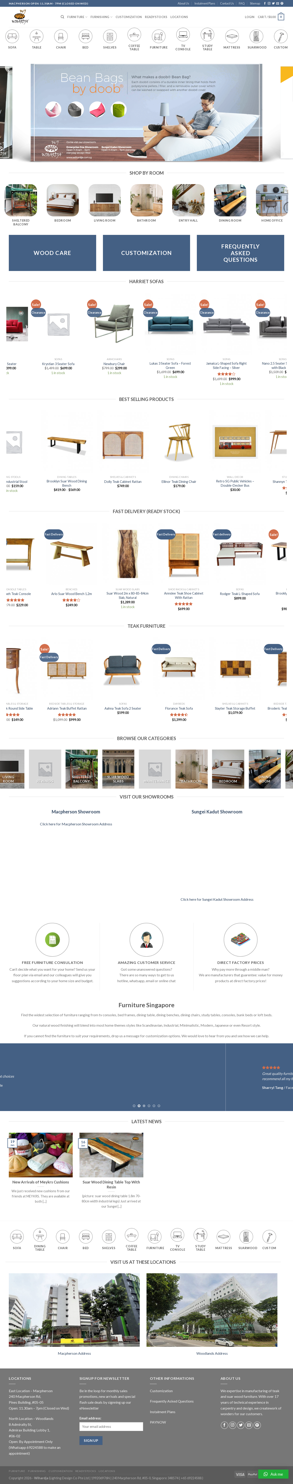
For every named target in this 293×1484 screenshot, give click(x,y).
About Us (183, 3)
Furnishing (101, 17)
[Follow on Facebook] (264, 3)
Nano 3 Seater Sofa (184, 364)
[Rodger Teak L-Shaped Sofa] (259, 554)
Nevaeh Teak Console (34, 594)
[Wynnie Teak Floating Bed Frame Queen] (146, 668)
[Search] (62, 17)
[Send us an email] (277, 3)
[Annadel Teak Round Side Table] (259, 668)
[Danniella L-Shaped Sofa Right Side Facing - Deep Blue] (71, 324)
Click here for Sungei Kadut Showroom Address (217, 899)
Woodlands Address (212, 1353)
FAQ (242, 3)
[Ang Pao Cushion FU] (90, 441)
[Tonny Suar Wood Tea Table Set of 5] (34, 441)
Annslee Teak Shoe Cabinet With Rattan (202, 595)
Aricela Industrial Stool (258, 482)
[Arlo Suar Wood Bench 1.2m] (90, 554)
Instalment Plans (204, 3)
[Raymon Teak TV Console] (202, 441)
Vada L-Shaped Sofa (127, 364)
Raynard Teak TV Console (34, 708)
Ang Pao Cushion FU (90, 482)
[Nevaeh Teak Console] (34, 554)
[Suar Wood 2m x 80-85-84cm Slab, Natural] (146, 554)
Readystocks (156, 17)
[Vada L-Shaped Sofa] (127, 324)
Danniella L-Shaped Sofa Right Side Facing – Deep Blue (71, 365)
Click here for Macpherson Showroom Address (76, 824)
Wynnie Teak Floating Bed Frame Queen (146, 710)
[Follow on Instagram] (269, 3)
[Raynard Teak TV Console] (34, 668)
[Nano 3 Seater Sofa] (183, 324)
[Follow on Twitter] (273, 3)
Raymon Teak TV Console (202, 482)
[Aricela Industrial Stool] (259, 441)
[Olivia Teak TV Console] (90, 668)
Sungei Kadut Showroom (217, 811)
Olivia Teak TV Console (90, 708)
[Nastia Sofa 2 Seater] (240, 324)
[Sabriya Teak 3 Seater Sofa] (146, 441)
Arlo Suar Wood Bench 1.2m (90, 594)
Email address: (90, 1418)
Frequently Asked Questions (172, 1401)
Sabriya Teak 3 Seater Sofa (147, 482)
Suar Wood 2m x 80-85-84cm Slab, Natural (146, 595)
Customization (129, 17)
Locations (179, 17)
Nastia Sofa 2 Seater (239, 364)
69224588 (35, 1447)
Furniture (77, 17)
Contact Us (227, 3)
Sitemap (255, 3)
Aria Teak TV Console (202, 708)
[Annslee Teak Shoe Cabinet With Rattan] (202, 554)
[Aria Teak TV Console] (202, 668)
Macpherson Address (74, 1353)
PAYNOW (158, 1422)
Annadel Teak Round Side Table (259, 708)
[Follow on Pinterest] (282, 3)
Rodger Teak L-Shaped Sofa (259, 594)
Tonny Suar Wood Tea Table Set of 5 (34, 483)
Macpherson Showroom (76, 811)
